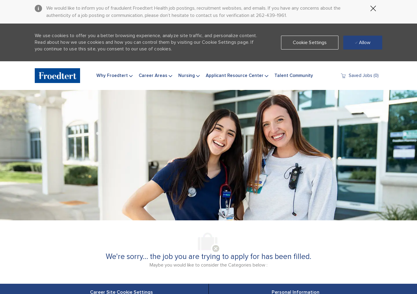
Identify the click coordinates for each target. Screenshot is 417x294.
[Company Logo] (57, 75)
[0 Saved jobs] (359, 75)
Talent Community (293, 75)
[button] (310, 43)
